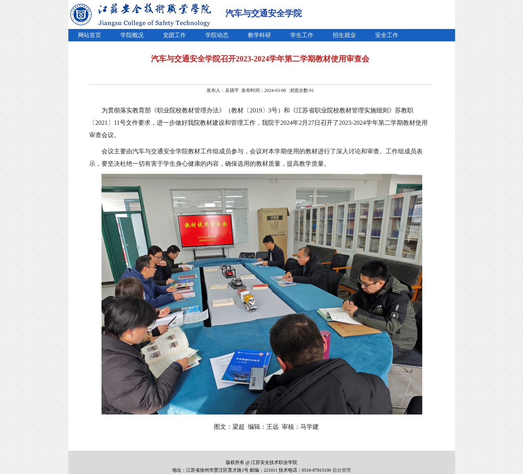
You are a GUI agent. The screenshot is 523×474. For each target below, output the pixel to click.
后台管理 (341, 470)
